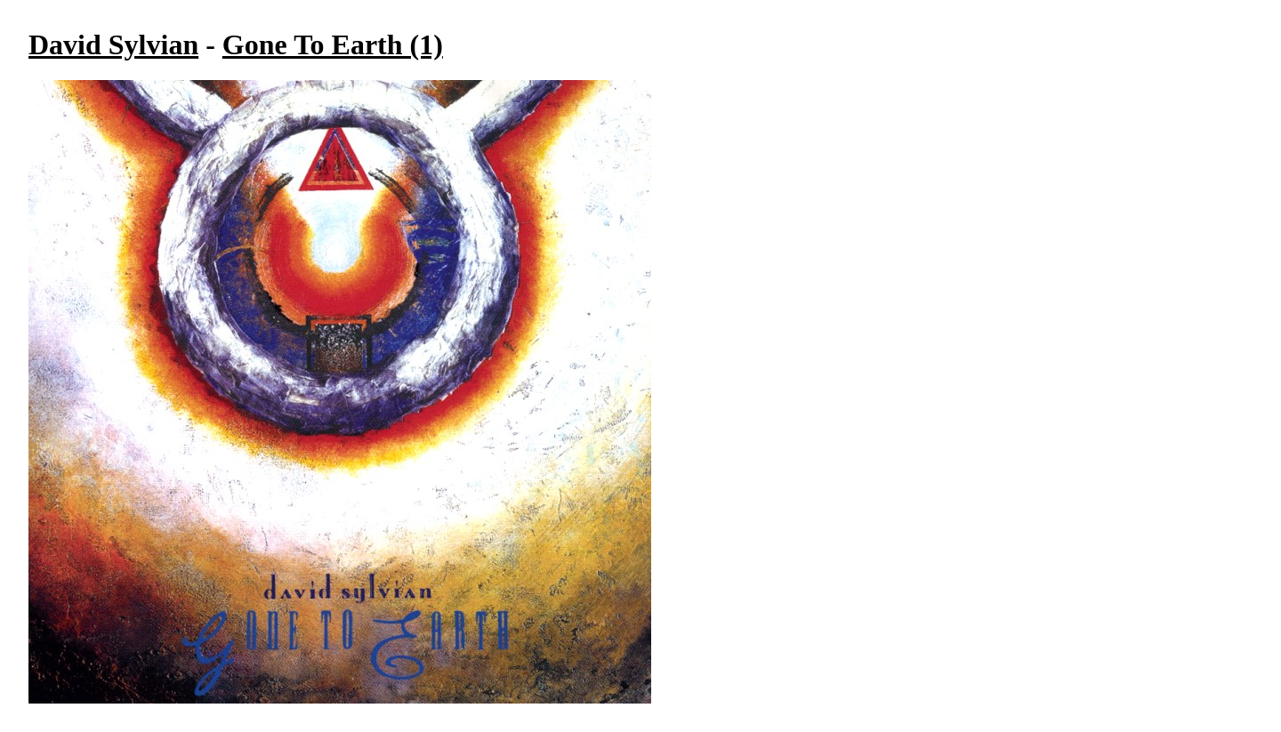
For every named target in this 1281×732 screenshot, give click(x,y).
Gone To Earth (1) (332, 44)
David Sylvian (113, 44)
